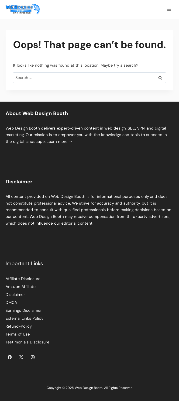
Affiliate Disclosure (23, 278)
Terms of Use (18, 334)
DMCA (11, 302)
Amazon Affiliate (21, 286)
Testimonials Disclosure (27, 342)
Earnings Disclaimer (24, 310)
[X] (21, 357)
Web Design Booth (23, 128)
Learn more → (60, 141)
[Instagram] (33, 357)
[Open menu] (169, 9)
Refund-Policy (19, 326)
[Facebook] (10, 357)
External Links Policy (24, 318)
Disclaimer (15, 294)
